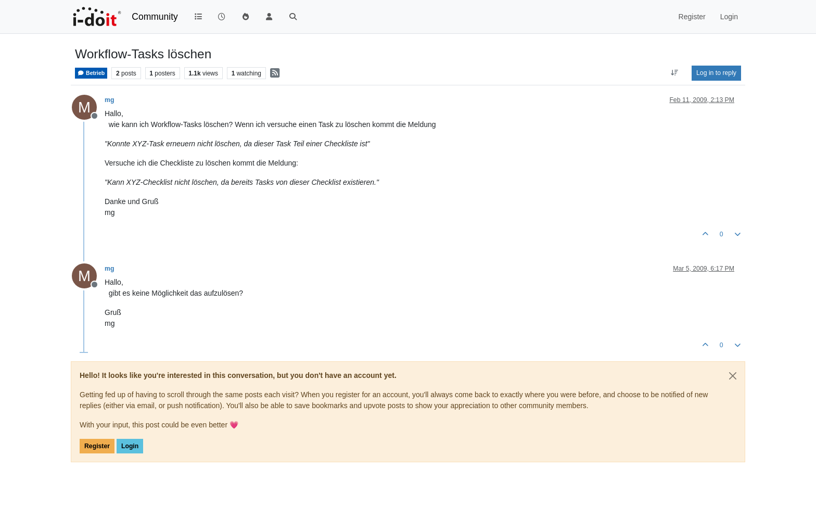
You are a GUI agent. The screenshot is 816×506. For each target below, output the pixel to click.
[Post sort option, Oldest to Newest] (674, 73)
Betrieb (91, 73)
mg (109, 100)
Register (97, 446)
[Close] (733, 376)
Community (155, 16)
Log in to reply (716, 73)
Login (129, 446)
